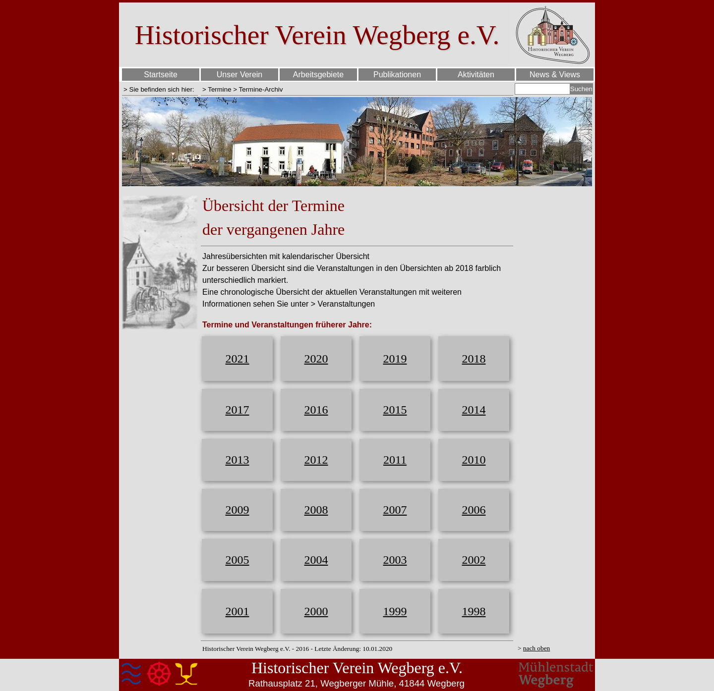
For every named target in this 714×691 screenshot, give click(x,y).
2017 (237, 409)
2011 (395, 459)
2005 (237, 559)
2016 (316, 409)
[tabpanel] (159, 89)
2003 (395, 559)
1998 (474, 611)
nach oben (536, 648)
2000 (316, 611)
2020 (316, 358)
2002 (474, 559)
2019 (395, 358)
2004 (316, 559)
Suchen (581, 89)
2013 (237, 459)
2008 (316, 509)
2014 (474, 409)
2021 (237, 358)
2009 (237, 509)
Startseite (161, 74)
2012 (316, 459)
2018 (474, 358)
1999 (395, 611)
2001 (237, 611)
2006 (474, 509)
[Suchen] (542, 89)
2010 (474, 459)
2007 (395, 509)
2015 (395, 409)
